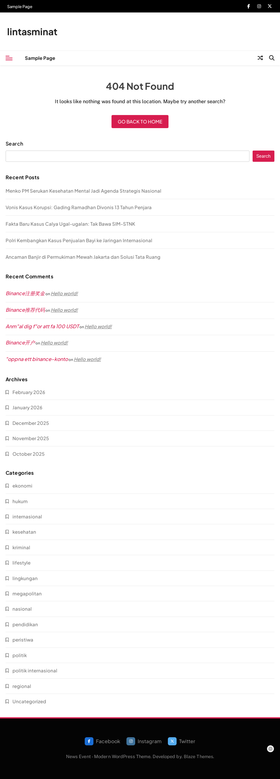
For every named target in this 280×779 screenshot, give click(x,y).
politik (19, 655)
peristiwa (22, 639)
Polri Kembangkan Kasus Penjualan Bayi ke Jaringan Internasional (79, 240)
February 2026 (28, 392)
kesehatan (24, 532)
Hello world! (64, 293)
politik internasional (34, 670)
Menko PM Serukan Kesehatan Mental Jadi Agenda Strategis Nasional (83, 191)
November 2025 (30, 438)
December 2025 (30, 423)
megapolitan (27, 593)
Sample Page (19, 6)
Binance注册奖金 (25, 293)
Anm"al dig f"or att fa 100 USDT (42, 326)
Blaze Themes (198, 756)
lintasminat (32, 31)
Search (14, 144)
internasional (27, 516)
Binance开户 (20, 342)
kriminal (21, 547)
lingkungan (25, 578)
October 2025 (28, 454)
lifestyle (21, 562)
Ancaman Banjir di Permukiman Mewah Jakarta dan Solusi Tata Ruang (83, 257)
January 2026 (27, 407)
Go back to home (140, 121)
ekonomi (22, 485)
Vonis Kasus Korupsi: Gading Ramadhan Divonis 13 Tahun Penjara (79, 207)
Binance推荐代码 (25, 309)
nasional (22, 609)
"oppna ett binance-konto (37, 359)
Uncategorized (29, 701)
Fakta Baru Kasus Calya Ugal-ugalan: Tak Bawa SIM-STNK (70, 224)
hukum (20, 501)
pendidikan (25, 624)
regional (21, 686)
